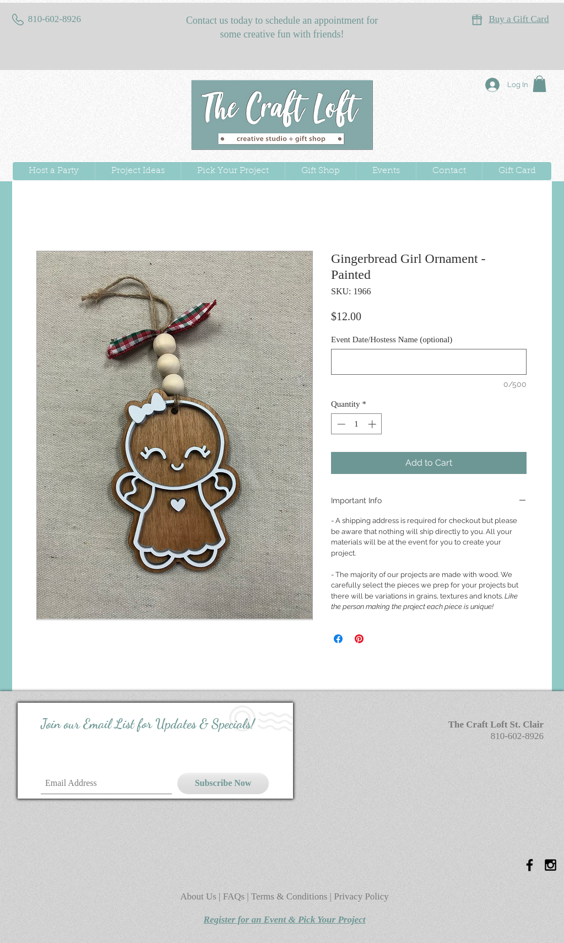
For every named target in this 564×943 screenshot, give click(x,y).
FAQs (235, 896)
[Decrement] (340, 424)
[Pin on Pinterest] (359, 638)
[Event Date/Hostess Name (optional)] (429, 362)
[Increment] (373, 424)
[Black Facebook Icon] (530, 865)
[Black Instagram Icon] (550, 865)
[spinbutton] (357, 424)
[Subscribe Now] (223, 783)
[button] (539, 84)
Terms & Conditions (289, 896)
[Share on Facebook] (338, 638)
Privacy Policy (361, 896)
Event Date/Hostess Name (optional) (391, 339)
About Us (199, 896)
